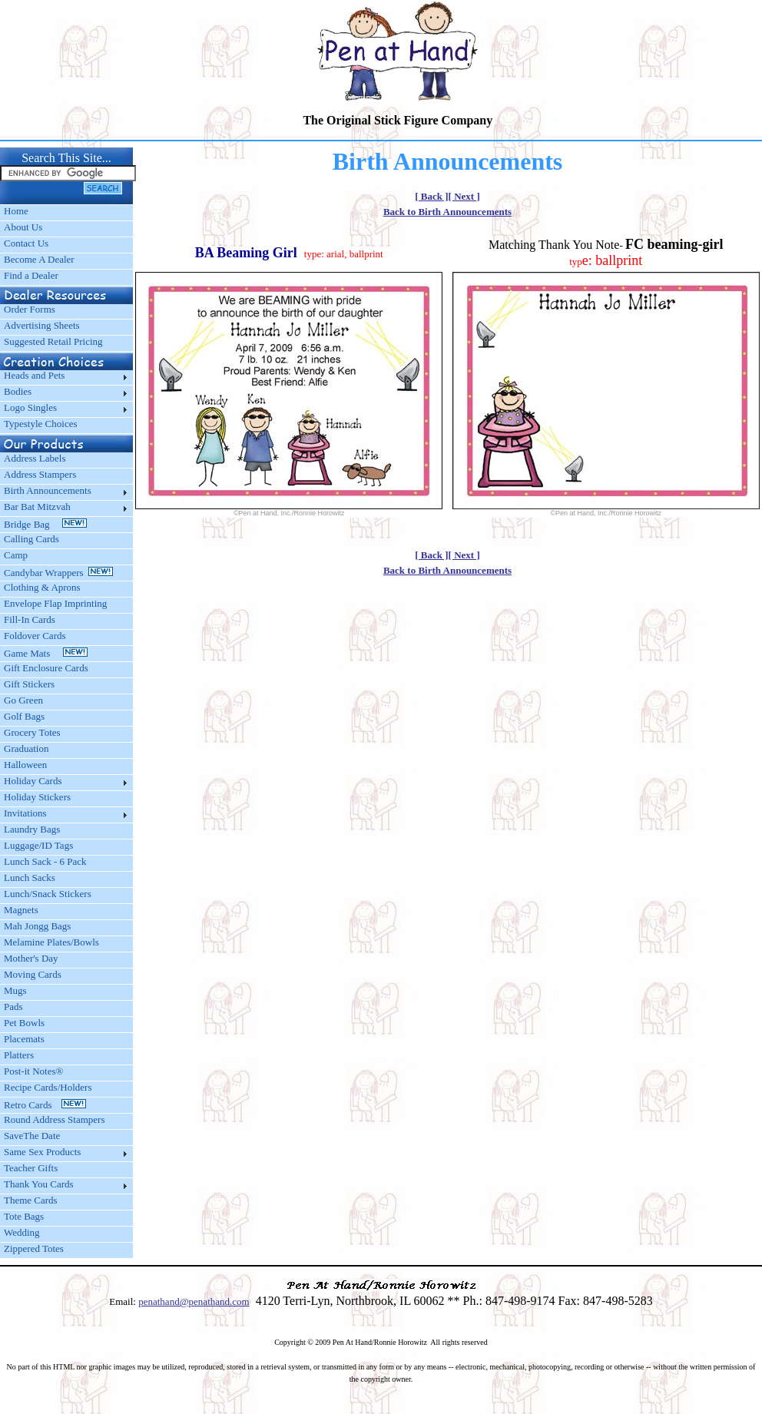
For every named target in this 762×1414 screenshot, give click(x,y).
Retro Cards (45, 1105)
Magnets (21, 910)
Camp (16, 555)
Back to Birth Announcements (447, 211)
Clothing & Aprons (44, 587)
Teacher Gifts (31, 1168)
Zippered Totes (34, 1248)
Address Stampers (40, 474)
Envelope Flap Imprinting (55, 603)
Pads (13, 1006)
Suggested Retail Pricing (53, 341)
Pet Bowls (24, 1022)
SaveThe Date (32, 1135)
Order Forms (29, 309)
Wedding (22, 1232)
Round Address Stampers (54, 1119)
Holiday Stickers (37, 797)
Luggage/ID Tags (38, 845)
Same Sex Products (42, 1151)
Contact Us (26, 243)
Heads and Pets (34, 375)
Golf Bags (24, 716)
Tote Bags (24, 1216)
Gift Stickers (29, 684)
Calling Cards (31, 539)
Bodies (17, 391)
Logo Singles (30, 407)
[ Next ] (464, 196)
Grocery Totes (32, 732)
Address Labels (35, 458)
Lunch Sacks (29, 877)
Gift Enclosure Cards (46, 668)
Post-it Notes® (33, 1071)
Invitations (25, 813)
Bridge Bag (45, 524)
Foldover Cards (35, 635)
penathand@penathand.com (193, 1301)
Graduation (26, 748)
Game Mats (46, 653)
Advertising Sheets (42, 325)
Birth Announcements (47, 490)
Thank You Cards (39, 1184)
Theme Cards (31, 1200)
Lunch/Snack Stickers (47, 893)
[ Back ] (431, 196)
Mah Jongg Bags (37, 926)
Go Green (23, 700)
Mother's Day (31, 958)
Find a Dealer (31, 275)
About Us (23, 227)
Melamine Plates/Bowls (51, 942)
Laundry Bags (32, 829)
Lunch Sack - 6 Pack (45, 861)
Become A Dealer (39, 259)
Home (16, 211)
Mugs (15, 990)
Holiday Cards (32, 780)
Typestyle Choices (41, 423)
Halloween (25, 764)
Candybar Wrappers (58, 572)
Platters (19, 1055)
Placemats (24, 1039)
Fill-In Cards (29, 619)
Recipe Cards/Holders (47, 1087)
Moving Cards (32, 974)
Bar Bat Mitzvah (37, 506)
